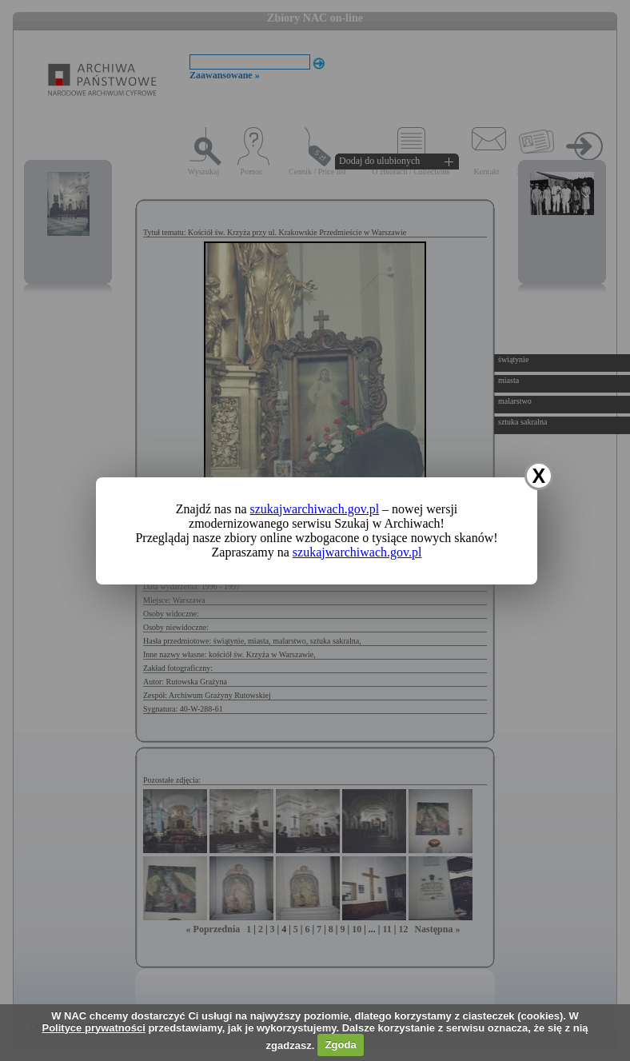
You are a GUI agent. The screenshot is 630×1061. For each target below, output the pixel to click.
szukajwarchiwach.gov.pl (315, 509)
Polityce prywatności (93, 1028)
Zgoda (341, 1045)
